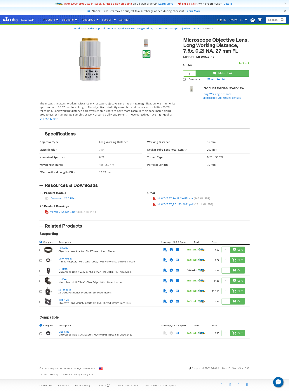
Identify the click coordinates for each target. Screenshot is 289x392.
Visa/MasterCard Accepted (160, 386)
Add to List (216, 79)
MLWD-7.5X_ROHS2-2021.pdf (173, 204)
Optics (90, 28)
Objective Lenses (125, 28)
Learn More (165, 3)
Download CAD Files (60, 198)
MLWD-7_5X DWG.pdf (61, 212)
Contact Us (45, 386)
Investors (63, 386)
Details (228, 3)
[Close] (285, 3)
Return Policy (82, 386)
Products (79, 28)
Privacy (54, 375)
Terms (43, 375)
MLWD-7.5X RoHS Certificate (172, 198)
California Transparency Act (77, 375)
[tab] (108, 114)
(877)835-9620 (210, 368)
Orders (233, 20)
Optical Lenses (104, 28)
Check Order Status (127, 386)
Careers (103, 386)
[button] (49, 119)
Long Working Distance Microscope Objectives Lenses (168, 28)
